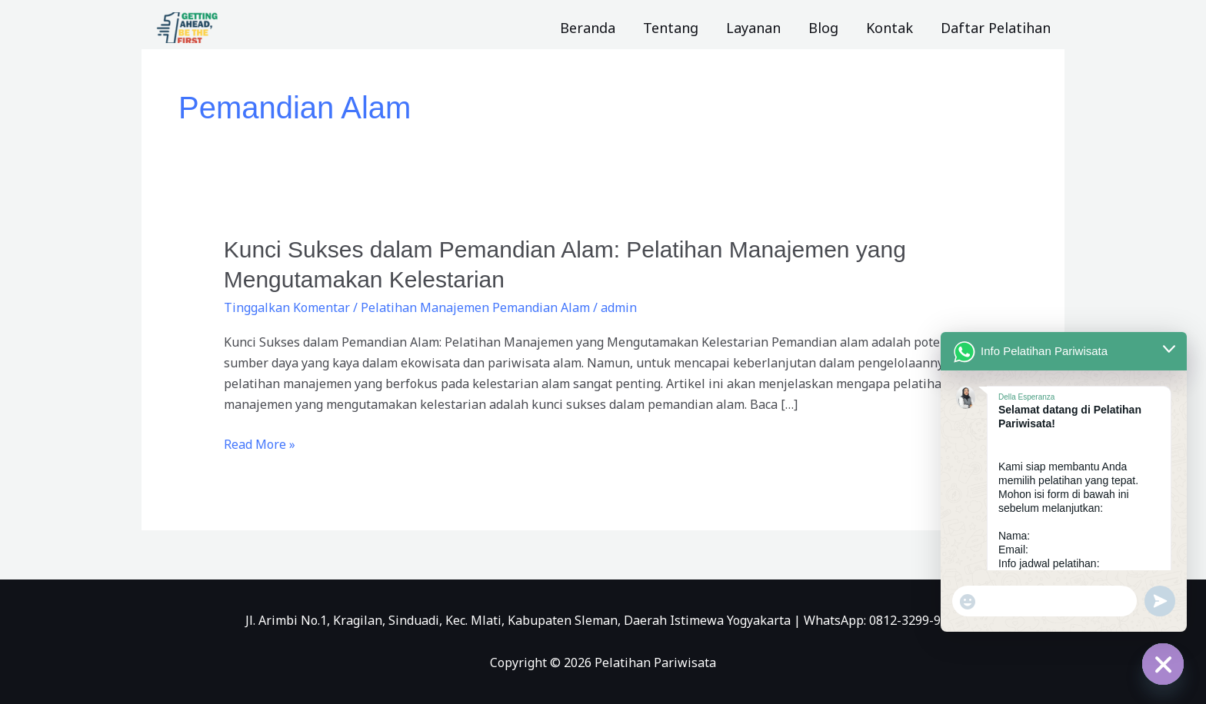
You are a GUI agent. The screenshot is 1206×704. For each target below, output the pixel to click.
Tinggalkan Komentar (287, 307)
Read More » (259, 443)
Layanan (753, 27)
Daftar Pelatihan (996, 27)
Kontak (889, 27)
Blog (823, 27)
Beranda (587, 27)
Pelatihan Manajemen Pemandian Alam (475, 307)
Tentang (670, 27)
